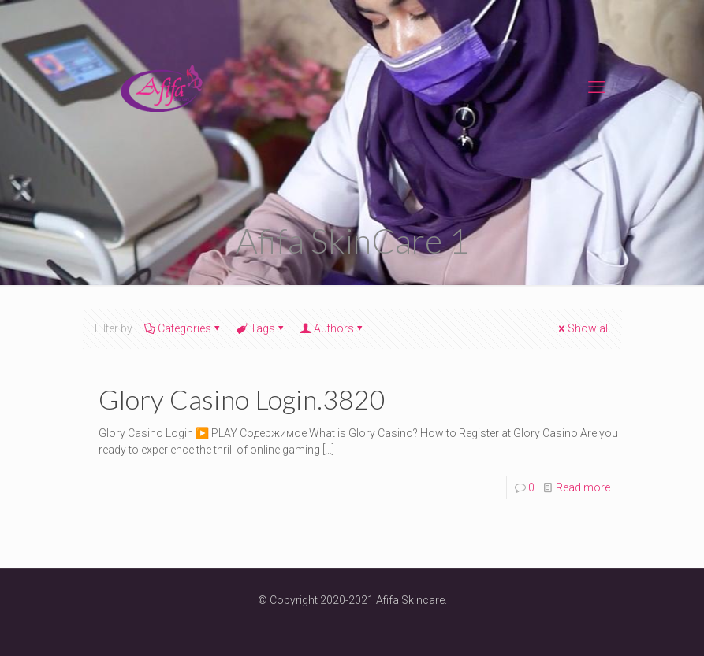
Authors (332, 328)
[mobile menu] (596, 87)
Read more (583, 487)
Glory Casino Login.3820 (242, 399)
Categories (183, 328)
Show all (583, 328)
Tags (261, 328)
